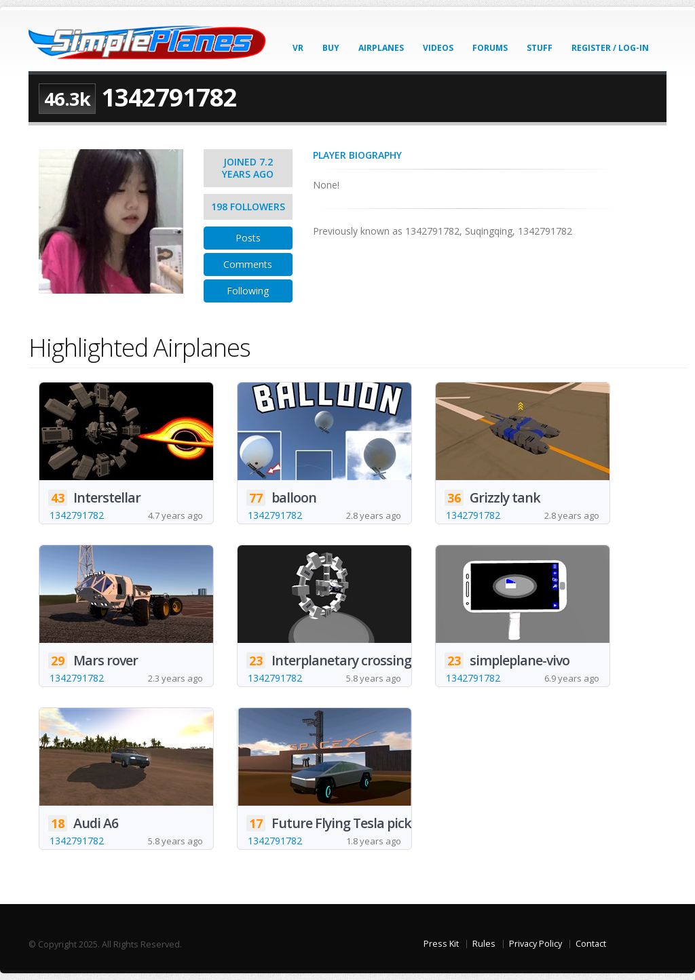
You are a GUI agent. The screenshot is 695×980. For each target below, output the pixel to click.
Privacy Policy (535, 943)
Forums (490, 48)
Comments (247, 264)
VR (298, 48)
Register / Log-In (610, 48)
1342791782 (77, 515)
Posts (248, 237)
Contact (591, 943)
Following (248, 290)
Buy (330, 48)
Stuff (539, 48)
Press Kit (441, 943)
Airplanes (381, 48)
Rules (483, 943)
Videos (438, 48)
